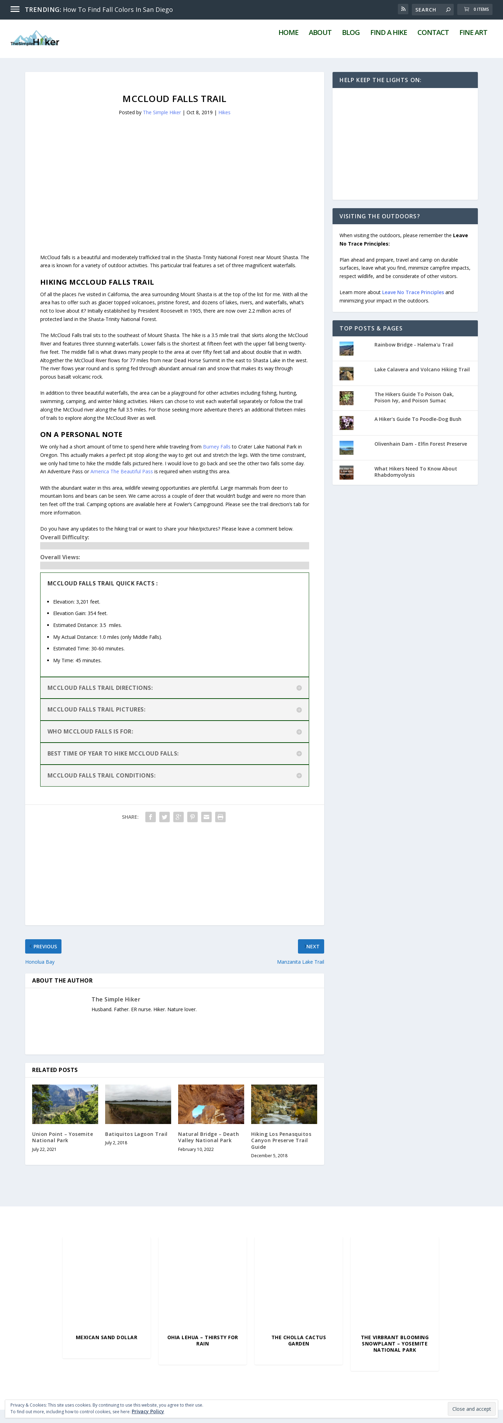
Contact (433, 47)
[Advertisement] (174, 200)
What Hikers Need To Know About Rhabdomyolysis (415, 485)
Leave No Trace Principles (413, 305)
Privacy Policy (148, 1411)
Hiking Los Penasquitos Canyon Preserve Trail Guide (281, 1153)
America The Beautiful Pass (121, 485)
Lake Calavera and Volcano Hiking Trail (422, 383)
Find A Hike (388, 47)
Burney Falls (217, 460)
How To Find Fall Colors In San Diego (118, 9)
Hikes (224, 125)
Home (288, 47)
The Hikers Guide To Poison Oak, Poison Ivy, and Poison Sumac (414, 410)
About (320, 47)
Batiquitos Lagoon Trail (136, 1147)
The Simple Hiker (162, 125)
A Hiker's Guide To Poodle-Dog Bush (417, 432)
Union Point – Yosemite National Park (62, 1150)
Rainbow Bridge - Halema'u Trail (413, 358)
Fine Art (473, 47)
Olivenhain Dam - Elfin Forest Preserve (420, 457)
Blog (351, 47)
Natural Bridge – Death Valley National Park (208, 1150)
